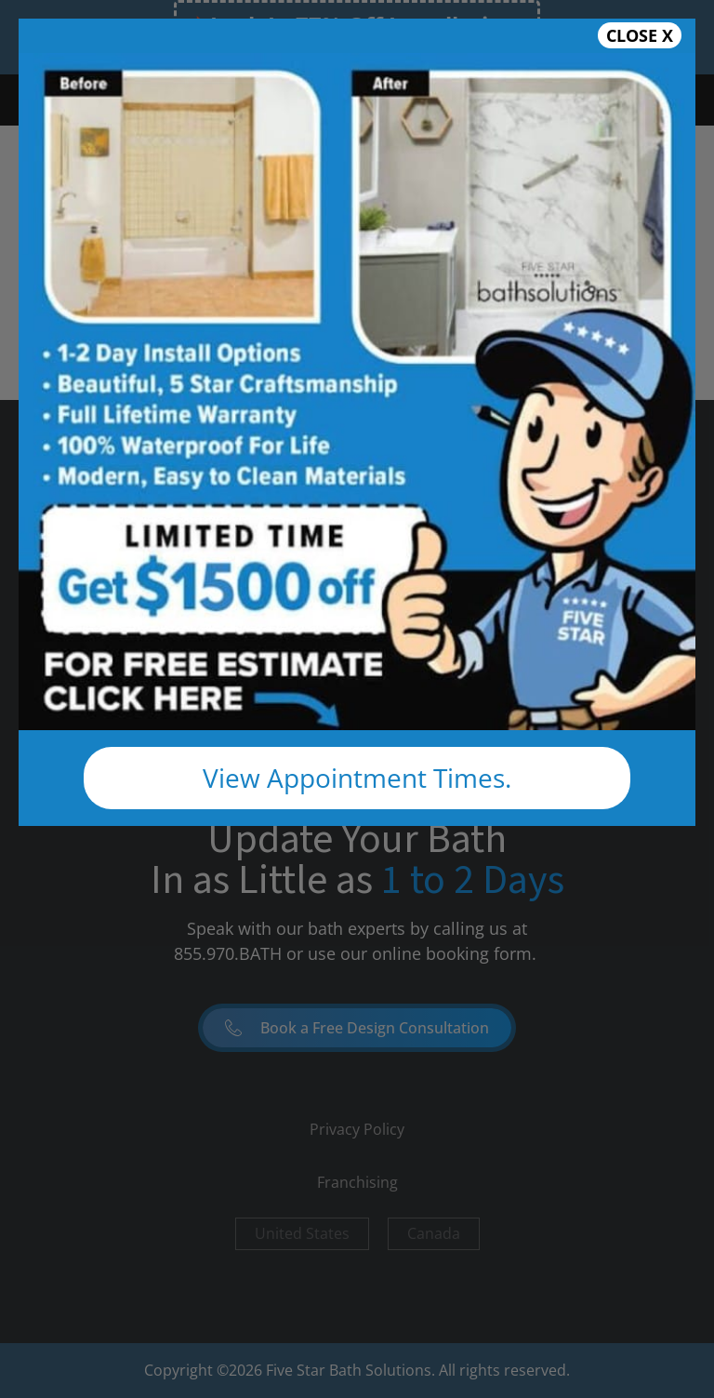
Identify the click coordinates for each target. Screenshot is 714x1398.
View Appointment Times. (357, 777)
